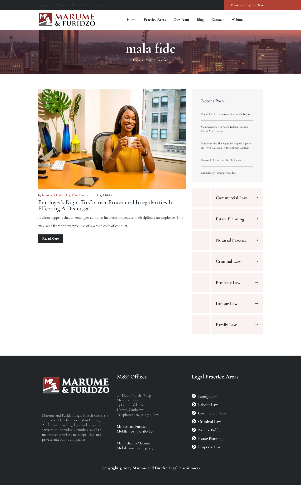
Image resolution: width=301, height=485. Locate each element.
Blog (200, 19)
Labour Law (226, 303)
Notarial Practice (231, 240)
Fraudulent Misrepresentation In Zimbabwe (226, 114)
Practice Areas (155, 19)
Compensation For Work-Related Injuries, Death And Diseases (224, 129)
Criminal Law (228, 261)
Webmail (238, 19)
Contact (217, 19)
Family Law (226, 325)
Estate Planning (230, 219)
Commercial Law (231, 198)
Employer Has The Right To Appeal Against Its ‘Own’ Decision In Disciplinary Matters (226, 145)
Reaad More (50, 238)
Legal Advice (104, 195)
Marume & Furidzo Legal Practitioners (65, 195)
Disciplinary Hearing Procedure (219, 172)
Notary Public (209, 430)
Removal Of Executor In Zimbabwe (221, 160)
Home (131, 19)
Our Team (181, 19)
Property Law (228, 282)
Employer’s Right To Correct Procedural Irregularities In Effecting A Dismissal (106, 205)
